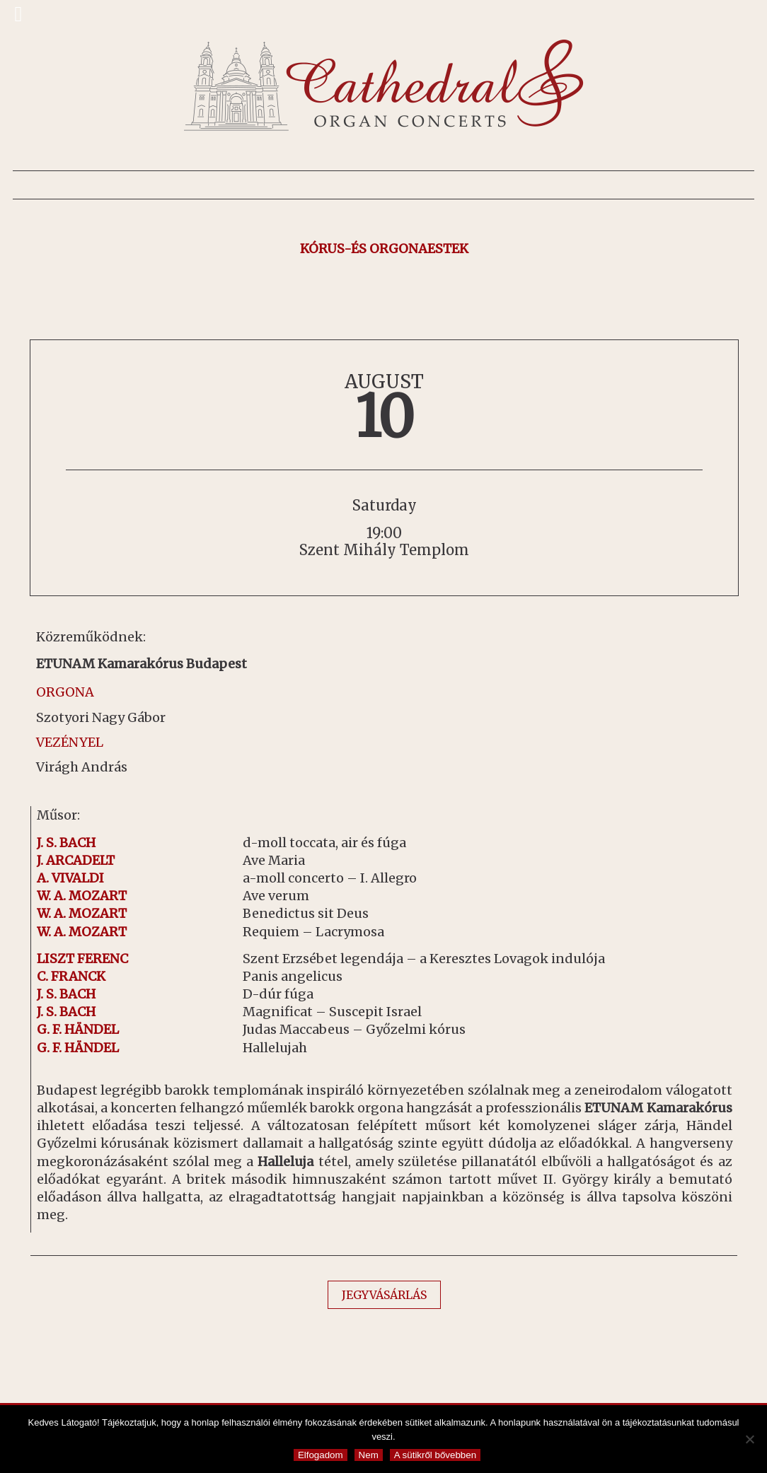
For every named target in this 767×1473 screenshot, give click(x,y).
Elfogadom (320, 1455)
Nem (369, 1455)
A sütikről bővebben (435, 1455)
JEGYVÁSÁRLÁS (384, 1295)
